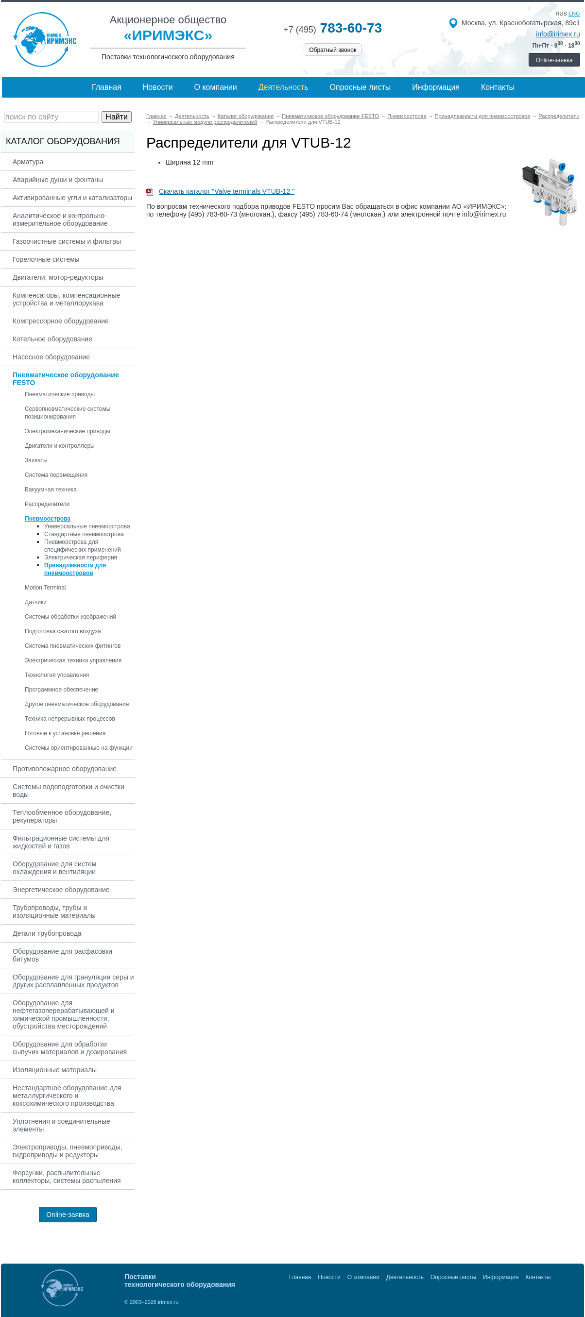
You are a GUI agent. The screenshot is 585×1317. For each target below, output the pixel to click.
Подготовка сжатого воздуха (63, 631)
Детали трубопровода (47, 933)
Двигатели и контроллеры (60, 445)
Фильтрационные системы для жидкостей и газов (61, 842)
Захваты (36, 460)
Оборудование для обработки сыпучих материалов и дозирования (70, 1048)
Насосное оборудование (51, 357)
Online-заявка (554, 60)
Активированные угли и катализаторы (72, 198)
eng (574, 14)
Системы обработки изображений (70, 616)
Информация (436, 87)
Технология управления (57, 675)
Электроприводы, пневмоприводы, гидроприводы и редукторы (67, 1151)
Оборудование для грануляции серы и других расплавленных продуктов (73, 981)
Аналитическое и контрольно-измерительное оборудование (60, 219)
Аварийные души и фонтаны (58, 180)
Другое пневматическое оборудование (77, 704)
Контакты (498, 87)
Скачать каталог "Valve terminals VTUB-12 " (220, 191)
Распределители (47, 504)
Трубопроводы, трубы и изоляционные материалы (54, 911)
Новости (158, 87)
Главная (106, 87)
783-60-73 (332, 27)
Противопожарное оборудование (65, 769)
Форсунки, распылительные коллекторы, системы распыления (67, 1176)
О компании (215, 87)
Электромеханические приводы (67, 431)
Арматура (28, 162)
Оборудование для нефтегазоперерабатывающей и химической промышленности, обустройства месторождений (64, 1014)
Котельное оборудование (52, 339)
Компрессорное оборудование (61, 321)
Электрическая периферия (80, 557)
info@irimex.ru (558, 34)
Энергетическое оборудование (61, 890)
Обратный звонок (332, 50)
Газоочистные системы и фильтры (67, 241)
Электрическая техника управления (73, 660)
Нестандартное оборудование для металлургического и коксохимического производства (67, 1095)
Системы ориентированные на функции (79, 747)
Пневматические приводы (60, 394)
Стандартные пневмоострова (84, 534)
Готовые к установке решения (65, 733)
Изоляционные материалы (55, 1070)
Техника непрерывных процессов (70, 718)
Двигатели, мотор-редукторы (58, 277)
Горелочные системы (46, 259)
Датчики (36, 602)
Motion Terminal (45, 587)
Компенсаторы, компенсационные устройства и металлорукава (66, 299)
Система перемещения (56, 475)
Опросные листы (360, 87)
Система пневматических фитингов (72, 645)
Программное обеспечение (61, 689)
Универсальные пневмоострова (87, 526)
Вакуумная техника (51, 489)
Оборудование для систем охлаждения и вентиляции (54, 868)
